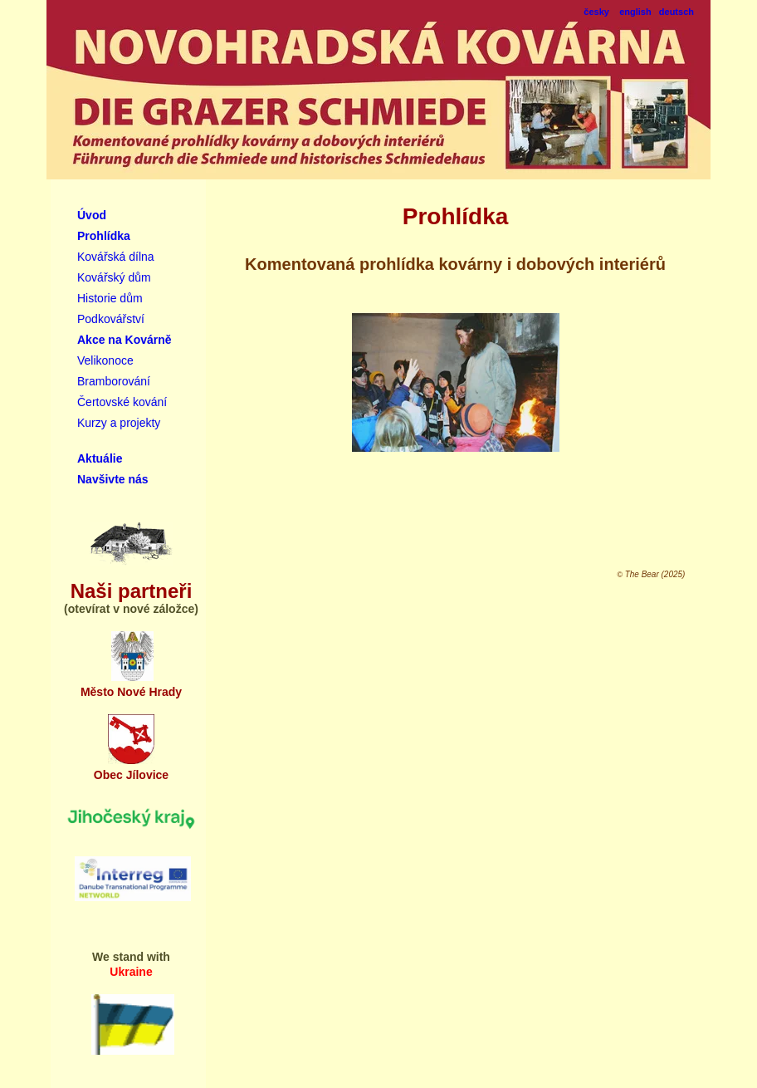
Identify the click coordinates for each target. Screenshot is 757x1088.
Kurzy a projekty (118, 422)
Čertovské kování (122, 402)
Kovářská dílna (115, 256)
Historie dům (110, 298)
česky (596, 12)
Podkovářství (110, 319)
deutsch (676, 12)
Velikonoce (105, 360)
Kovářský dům (114, 277)
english (635, 12)
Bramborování (113, 381)
